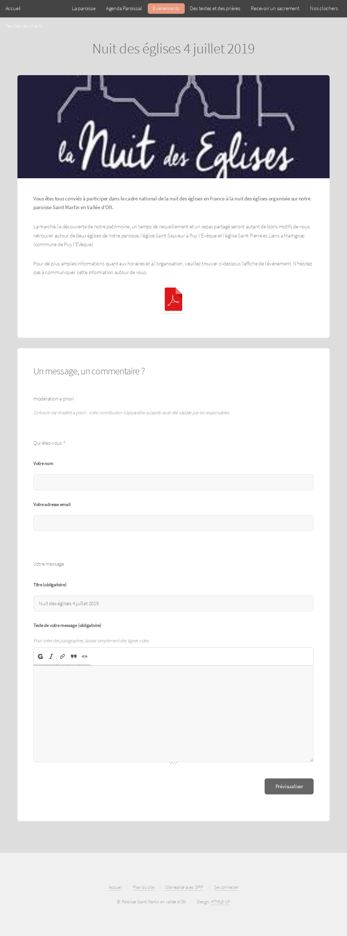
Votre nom (43, 463)
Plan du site (143, 887)
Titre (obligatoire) (49, 585)
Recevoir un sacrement (275, 8)
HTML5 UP (220, 902)
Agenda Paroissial (124, 8)
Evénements (166, 8)
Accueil (13, 8)
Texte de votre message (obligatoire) (67, 625)
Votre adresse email (51, 504)
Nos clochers (324, 8)
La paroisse (83, 8)
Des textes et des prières (215, 8)
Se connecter (226, 887)
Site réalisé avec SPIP (184, 887)
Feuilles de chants (24, 26)
